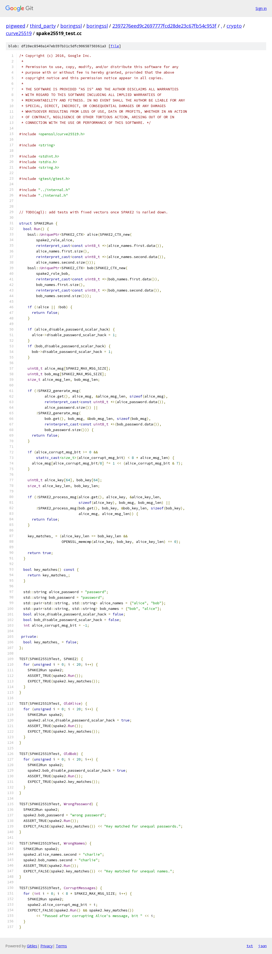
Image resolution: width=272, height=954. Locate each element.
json (262, 945)
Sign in (261, 8)
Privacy (46, 945)
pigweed (15, 26)
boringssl (71, 26)
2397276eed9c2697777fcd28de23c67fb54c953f (164, 26)
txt (249, 945)
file (114, 46)
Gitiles (32, 945)
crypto (234, 26)
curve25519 (19, 33)
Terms (61, 945)
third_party (43, 26)
